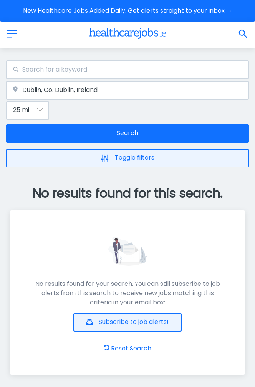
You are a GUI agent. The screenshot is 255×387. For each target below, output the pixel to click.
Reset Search (127, 348)
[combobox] (127, 69)
